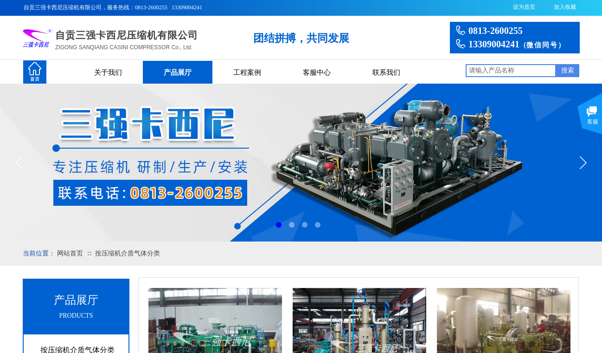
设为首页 (524, 7)
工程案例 (247, 72)
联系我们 (386, 72)
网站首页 (70, 253)
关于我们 (108, 72)
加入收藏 (565, 7)
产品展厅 (178, 72)
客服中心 (317, 72)
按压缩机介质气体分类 (127, 253)
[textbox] (511, 70)
